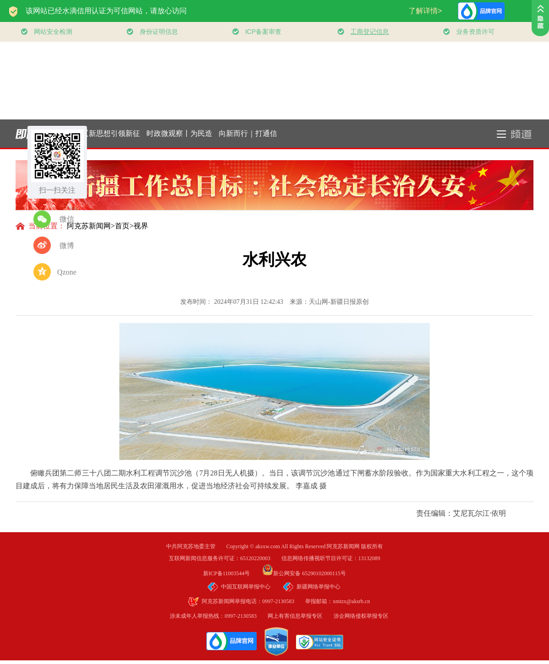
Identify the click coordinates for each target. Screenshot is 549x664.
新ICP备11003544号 (232, 573)
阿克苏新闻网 (89, 226)
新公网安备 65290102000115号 (304, 573)
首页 (122, 226)
